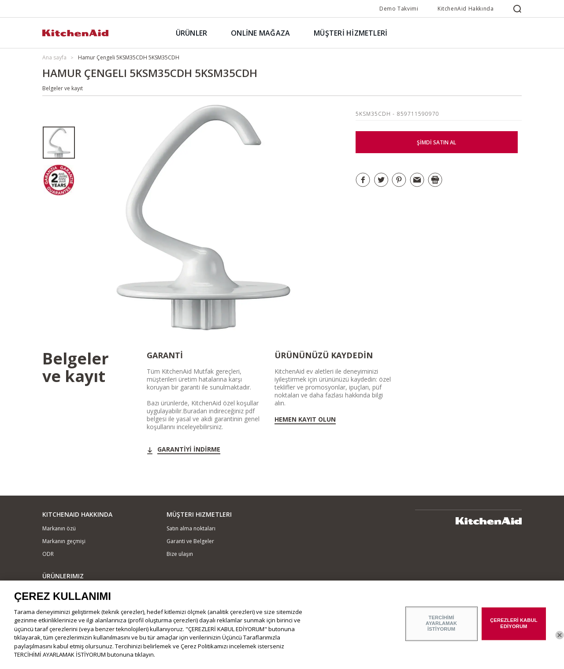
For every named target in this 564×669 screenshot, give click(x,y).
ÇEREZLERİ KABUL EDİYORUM (513, 627)
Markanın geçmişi (63, 541)
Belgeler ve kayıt (62, 88)
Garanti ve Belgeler (190, 541)
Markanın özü (59, 528)
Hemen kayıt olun (305, 419)
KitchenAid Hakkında (466, 8)
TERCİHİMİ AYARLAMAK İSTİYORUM (441, 627)
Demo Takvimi (398, 8)
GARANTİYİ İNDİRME (188, 449)
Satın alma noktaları (191, 528)
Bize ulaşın (180, 554)
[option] (58, 142)
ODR (48, 554)
